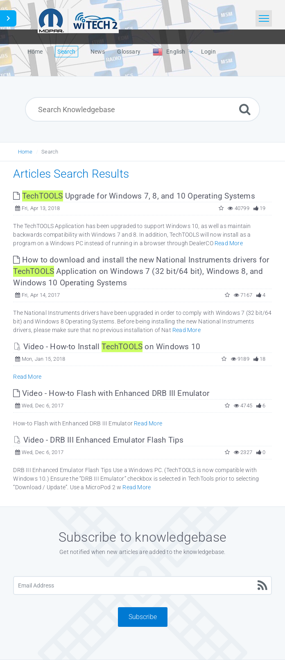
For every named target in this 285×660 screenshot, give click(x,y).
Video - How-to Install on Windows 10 (106, 346)
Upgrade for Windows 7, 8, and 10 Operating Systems (134, 196)
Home (25, 152)
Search (49, 152)
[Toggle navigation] (264, 18)
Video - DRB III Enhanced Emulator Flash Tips (98, 440)
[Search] (245, 109)
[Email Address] (142, 585)
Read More (229, 243)
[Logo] (78, 19)
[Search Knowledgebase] (142, 109)
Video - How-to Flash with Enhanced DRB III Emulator (111, 393)
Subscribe (143, 617)
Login (208, 51)
